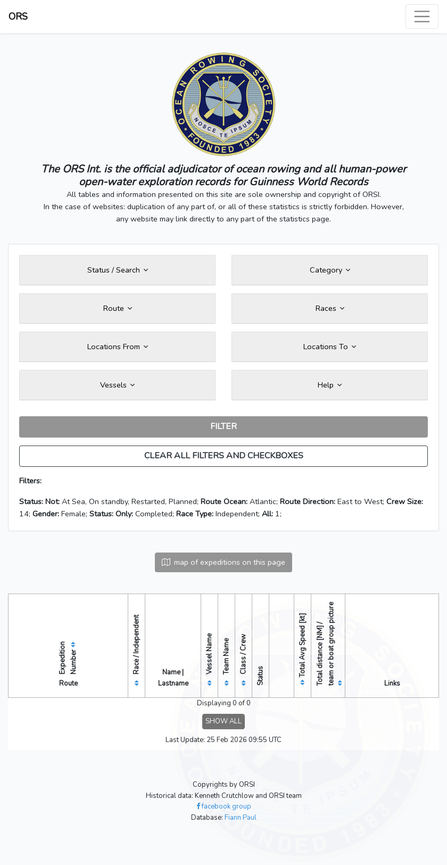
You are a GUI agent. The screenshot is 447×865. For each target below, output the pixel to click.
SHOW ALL (223, 721)
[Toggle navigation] (421, 16)
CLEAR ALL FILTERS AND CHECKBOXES (223, 456)
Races (330, 308)
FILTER (223, 426)
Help (330, 385)
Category (330, 270)
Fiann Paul (240, 817)
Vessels (117, 385)
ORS (18, 16)
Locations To (329, 346)
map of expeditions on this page (223, 562)
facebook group (223, 806)
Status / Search (117, 270)
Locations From (117, 346)
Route (117, 308)
